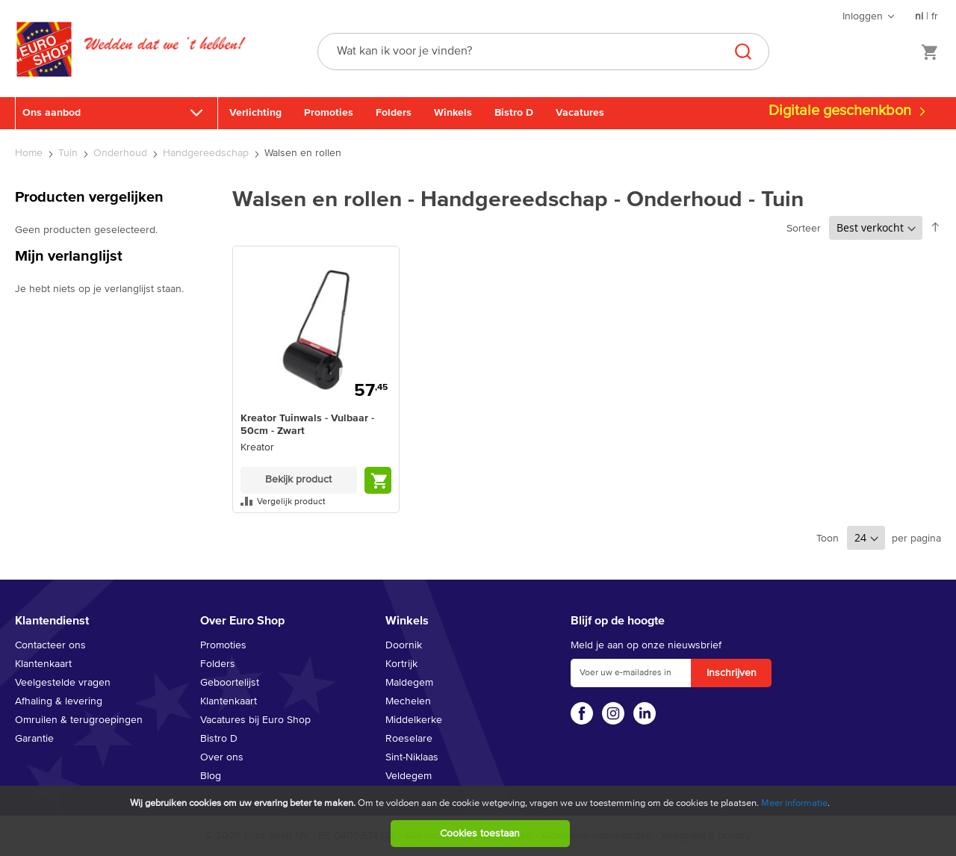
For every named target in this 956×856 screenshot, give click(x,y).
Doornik (403, 645)
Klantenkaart (43, 664)
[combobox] (543, 51)
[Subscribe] (731, 673)
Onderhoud (121, 153)
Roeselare (408, 739)
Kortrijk (401, 664)
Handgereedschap (207, 153)
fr (934, 16)
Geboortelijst (229, 682)
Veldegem (408, 776)
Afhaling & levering (58, 701)
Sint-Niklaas (411, 757)
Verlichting (255, 113)
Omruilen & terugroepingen (79, 720)
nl (919, 16)
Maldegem (409, 682)
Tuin (69, 153)
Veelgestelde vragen (63, 682)
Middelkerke (413, 720)
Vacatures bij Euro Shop (255, 720)
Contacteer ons (50, 645)
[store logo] (44, 65)
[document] (480, 821)
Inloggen (862, 16)
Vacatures (580, 113)
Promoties (328, 113)
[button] (315, 501)
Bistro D (513, 113)
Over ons (221, 757)
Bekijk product (298, 479)
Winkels (453, 113)
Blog (210, 776)
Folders (394, 113)
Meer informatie (794, 803)
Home (30, 153)
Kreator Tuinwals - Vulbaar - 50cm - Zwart (307, 424)
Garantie (34, 739)
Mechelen (408, 701)
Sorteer (803, 228)
